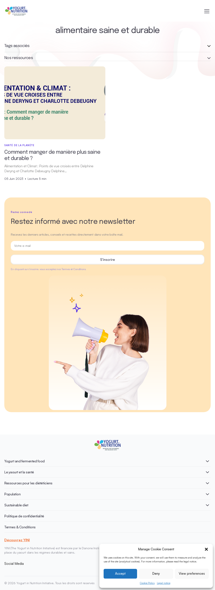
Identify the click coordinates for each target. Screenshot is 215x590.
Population (12, 494)
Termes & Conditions (20, 527)
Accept (120, 573)
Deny (156, 573)
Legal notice (163, 583)
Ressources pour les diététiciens (28, 483)
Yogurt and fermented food (24, 461)
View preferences (192, 573)
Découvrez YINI (17, 540)
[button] (206, 549)
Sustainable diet (16, 505)
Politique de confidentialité (24, 516)
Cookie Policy (147, 583)
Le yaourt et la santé (19, 472)
